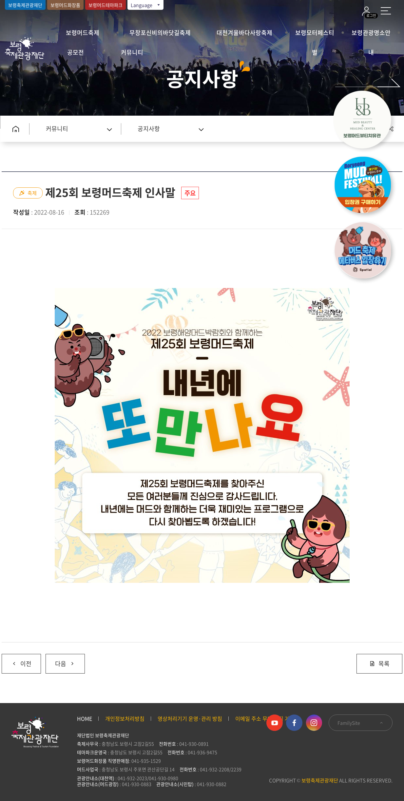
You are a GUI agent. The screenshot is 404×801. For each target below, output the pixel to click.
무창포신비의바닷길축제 (160, 32)
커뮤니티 (132, 52)
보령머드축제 (82, 32)
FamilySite (360, 722)
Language (146, 5)
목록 (379, 663)
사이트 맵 (386, 10)
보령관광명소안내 (371, 35)
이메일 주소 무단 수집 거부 (265, 718)
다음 (60, 661)
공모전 (75, 52)
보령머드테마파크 (105, 5)
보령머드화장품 (65, 5)
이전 (16, 661)
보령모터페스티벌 (314, 35)
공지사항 (149, 128)
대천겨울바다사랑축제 (244, 32)
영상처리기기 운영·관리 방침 (190, 718)
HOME (84, 718)
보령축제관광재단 (25, 5)
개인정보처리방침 (124, 718)
